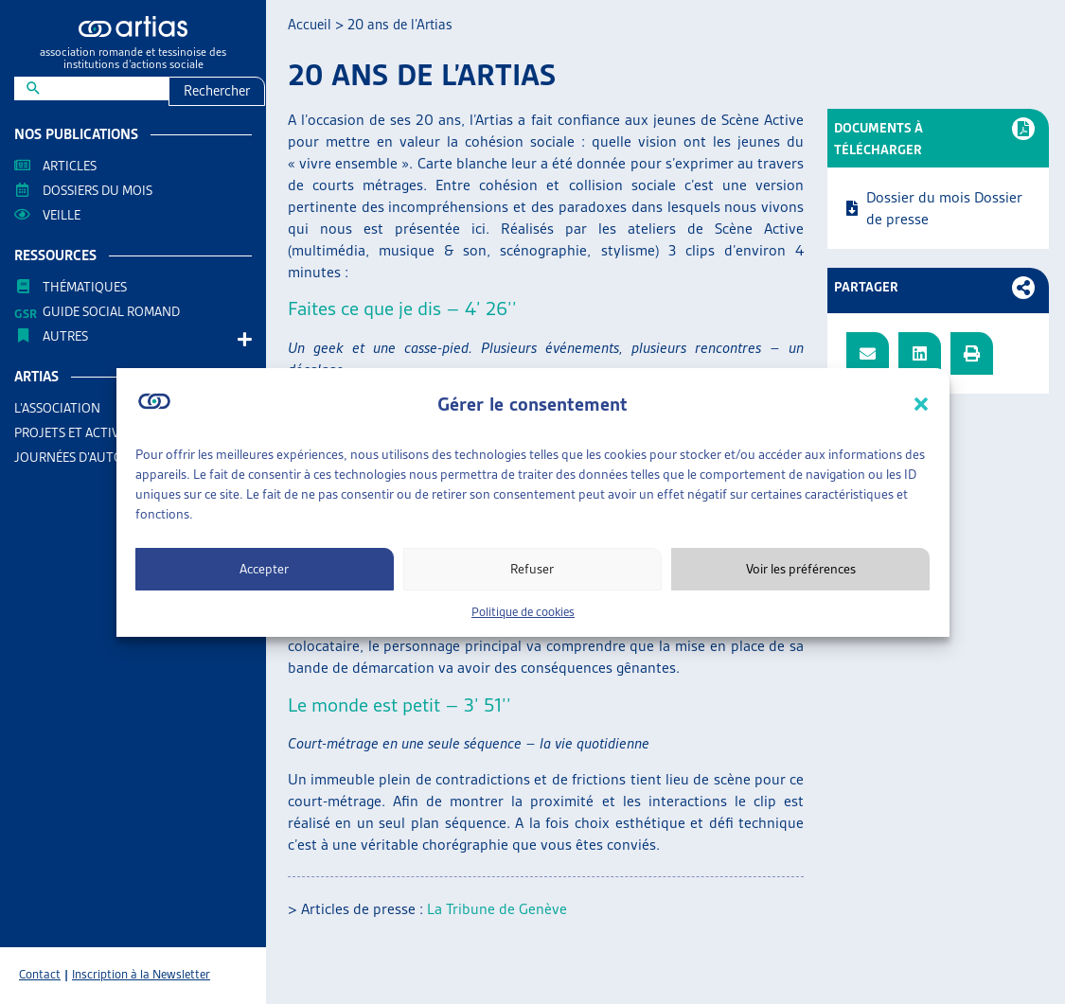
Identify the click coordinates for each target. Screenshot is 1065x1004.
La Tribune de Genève (497, 909)
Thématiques (85, 286)
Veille (61, 214)
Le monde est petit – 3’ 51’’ (399, 704)
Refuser (532, 568)
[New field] (104, 88)
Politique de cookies (523, 612)
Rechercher (217, 90)
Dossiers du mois (97, 190)
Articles (70, 165)
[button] (921, 404)
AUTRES (70, 335)
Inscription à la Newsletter (141, 974)
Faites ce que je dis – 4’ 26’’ (402, 308)
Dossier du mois (918, 197)
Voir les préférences (801, 568)
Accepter (264, 568)
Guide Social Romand (111, 311)
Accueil (309, 24)
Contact (40, 974)
